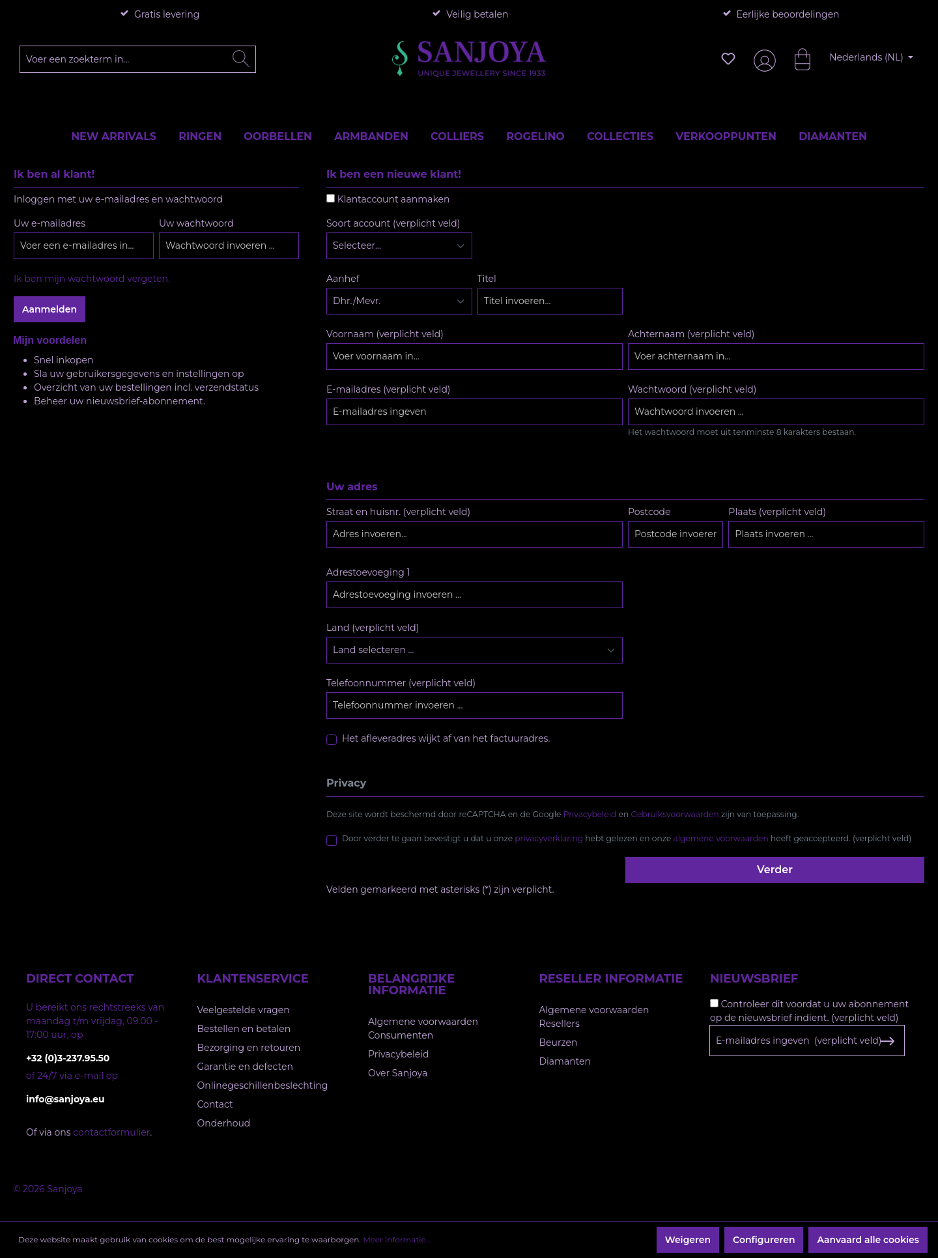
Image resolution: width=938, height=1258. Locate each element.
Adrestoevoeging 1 (368, 572)
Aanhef (342, 279)
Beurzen (558, 1042)
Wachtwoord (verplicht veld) (692, 389)
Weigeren (688, 1240)
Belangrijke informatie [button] (411, 984)
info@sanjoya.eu (65, 1099)
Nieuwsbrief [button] (754, 978)
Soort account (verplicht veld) (393, 223)
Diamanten (565, 1061)
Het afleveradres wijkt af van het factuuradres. (446, 738)
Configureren (764, 1240)
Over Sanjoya (397, 1073)
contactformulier (111, 1132)
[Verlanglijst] (728, 58)
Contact (215, 1104)
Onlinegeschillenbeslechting (262, 1085)
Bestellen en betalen (244, 1029)
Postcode (649, 512)
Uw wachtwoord (196, 223)
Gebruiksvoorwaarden (675, 814)
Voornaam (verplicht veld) (385, 334)
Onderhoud (224, 1123)
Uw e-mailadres (49, 223)
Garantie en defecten (245, 1066)
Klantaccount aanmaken (393, 199)
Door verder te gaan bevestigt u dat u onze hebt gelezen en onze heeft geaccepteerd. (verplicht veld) (626, 838)
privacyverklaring (549, 838)
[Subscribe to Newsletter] (887, 1041)
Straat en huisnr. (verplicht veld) (398, 512)
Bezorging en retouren (249, 1048)
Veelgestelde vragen (243, 1010)
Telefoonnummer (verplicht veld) (401, 683)
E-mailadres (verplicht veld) (388, 389)
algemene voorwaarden (721, 838)
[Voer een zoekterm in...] (138, 59)
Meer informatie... (397, 1239)
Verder (775, 869)
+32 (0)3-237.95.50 (67, 1058)
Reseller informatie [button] (611, 978)
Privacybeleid (590, 814)
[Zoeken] (241, 59)
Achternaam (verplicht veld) (691, 334)
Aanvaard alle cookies (868, 1240)
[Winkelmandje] (796, 58)
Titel (486, 279)
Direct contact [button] (80, 978)
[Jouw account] (762, 59)
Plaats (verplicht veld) (777, 512)
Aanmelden (49, 309)
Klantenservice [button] (253, 978)
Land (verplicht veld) (372, 628)
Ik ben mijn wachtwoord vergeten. (92, 279)
